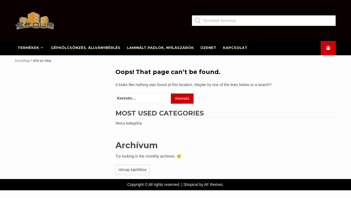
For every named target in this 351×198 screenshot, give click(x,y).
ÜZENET (209, 47)
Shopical (190, 184)
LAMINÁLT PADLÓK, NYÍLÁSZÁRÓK (160, 47)
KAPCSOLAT (235, 47)
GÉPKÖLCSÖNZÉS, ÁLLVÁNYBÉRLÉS (86, 47)
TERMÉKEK (28, 47)
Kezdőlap (22, 61)
